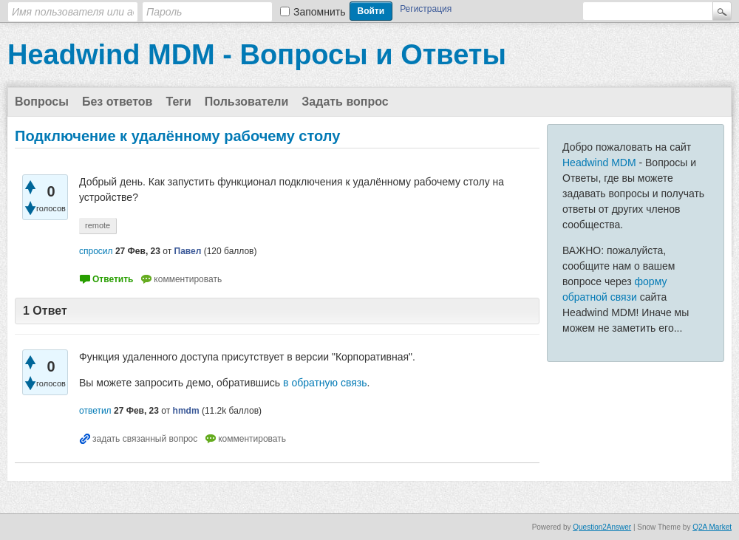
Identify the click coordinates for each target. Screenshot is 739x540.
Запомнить (319, 12)
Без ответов (117, 101)
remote (97, 225)
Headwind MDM (599, 162)
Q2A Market (712, 527)
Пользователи (246, 101)
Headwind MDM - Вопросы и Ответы (256, 54)
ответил (95, 411)
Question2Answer (602, 527)
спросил (96, 251)
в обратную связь (325, 383)
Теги (178, 101)
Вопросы (42, 101)
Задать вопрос (345, 101)
